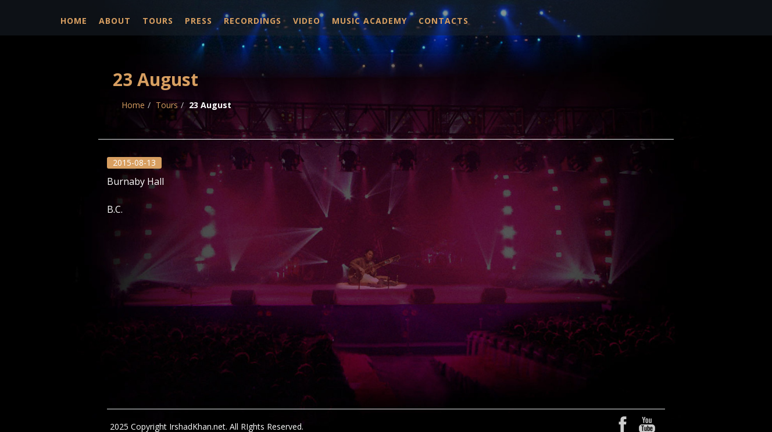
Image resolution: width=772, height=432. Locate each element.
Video (306, 20)
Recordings (252, 20)
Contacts (444, 20)
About (115, 20)
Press (198, 20)
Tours (157, 20)
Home (73, 20)
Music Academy (369, 20)
